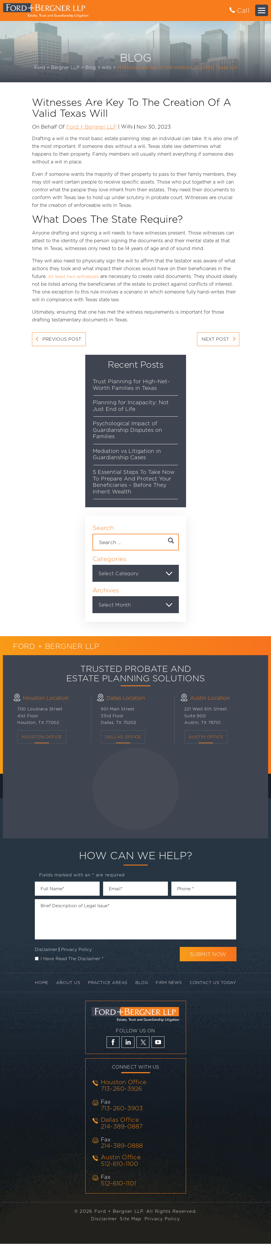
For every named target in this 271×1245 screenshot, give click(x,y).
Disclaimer (46, 950)
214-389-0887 (122, 1127)
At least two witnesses (73, 276)
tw (143, 1043)
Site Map (130, 1220)
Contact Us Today (215, 983)
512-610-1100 (120, 1165)
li (128, 1043)
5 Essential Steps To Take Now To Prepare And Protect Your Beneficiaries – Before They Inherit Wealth (134, 482)
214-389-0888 (122, 1147)
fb (113, 1043)
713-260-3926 (121, 1090)
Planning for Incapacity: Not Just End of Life (131, 406)
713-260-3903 (122, 1109)
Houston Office (42, 737)
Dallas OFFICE (123, 737)
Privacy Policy (76, 950)
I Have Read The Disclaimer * (72, 959)
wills (127, 126)
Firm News (170, 983)
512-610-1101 (118, 1184)
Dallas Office (120, 1121)
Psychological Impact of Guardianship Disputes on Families (128, 430)
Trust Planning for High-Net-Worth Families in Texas (131, 384)
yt (157, 1043)
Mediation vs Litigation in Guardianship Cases (127, 455)
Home (39, 983)
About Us (66, 983)
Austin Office (206, 737)
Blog (142, 983)
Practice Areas (107, 983)
